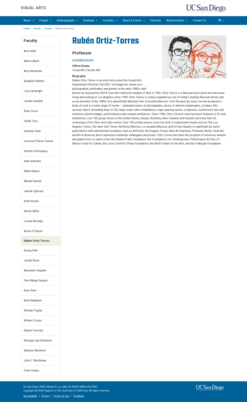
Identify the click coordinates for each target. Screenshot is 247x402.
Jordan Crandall (33, 101)
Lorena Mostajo (33, 221)
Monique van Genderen (38, 340)
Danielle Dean (32, 131)
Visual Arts (33, 8)
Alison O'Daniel (33, 231)
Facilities (110, 20)
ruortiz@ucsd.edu (83, 60)
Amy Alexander (33, 71)
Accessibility (30, 396)
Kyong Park (31, 250)
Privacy (45, 396)
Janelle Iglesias (33, 191)
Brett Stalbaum (33, 300)
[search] (221, 20)
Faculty (48, 28)
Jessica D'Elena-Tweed (38, 141)
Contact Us (199, 20)
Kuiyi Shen (30, 290)
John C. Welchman (35, 360)
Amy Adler (30, 51)
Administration (176, 20)
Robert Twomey (33, 330)
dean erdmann (32, 161)
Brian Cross (31, 111)
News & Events (134, 20)
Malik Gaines (32, 171)
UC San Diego (206, 10)
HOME (26, 28)
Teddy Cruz (31, 121)
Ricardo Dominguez (36, 151)
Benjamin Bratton (34, 81)
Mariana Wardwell (35, 350)
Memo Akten (31, 61)
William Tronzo (33, 320)
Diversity (155, 20)
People (45, 20)
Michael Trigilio (33, 310)
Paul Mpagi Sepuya (35, 280)
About (28, 20)
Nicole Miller (31, 211)
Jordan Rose (31, 260)
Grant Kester (31, 201)
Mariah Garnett (32, 181)
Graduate (90, 20)
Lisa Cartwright (33, 91)
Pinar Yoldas (31, 370)
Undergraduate (67, 20)
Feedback (78, 396)
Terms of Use (61, 396)
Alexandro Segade (35, 270)
